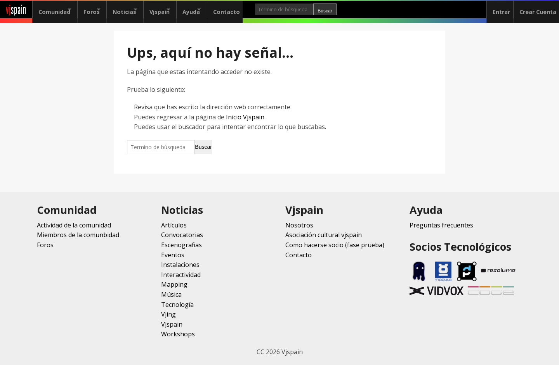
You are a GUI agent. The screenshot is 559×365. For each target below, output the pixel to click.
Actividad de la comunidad (74, 225)
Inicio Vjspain (245, 117)
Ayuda (218, 9)
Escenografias (181, 245)
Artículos (174, 225)
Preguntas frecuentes (441, 225)
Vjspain (180, 9)
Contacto (260, 9)
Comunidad (54, 9)
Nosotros (299, 225)
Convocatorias (182, 235)
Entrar (495, 9)
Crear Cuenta (534, 9)
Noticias (138, 9)
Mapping (174, 284)
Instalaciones (180, 264)
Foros (98, 9)
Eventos (172, 255)
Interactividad (181, 274)
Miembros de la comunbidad (78, 235)
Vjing (168, 314)
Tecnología (177, 304)
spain (16, 9)
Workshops (178, 334)
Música (171, 294)
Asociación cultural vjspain (323, 235)
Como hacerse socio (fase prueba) (334, 245)
